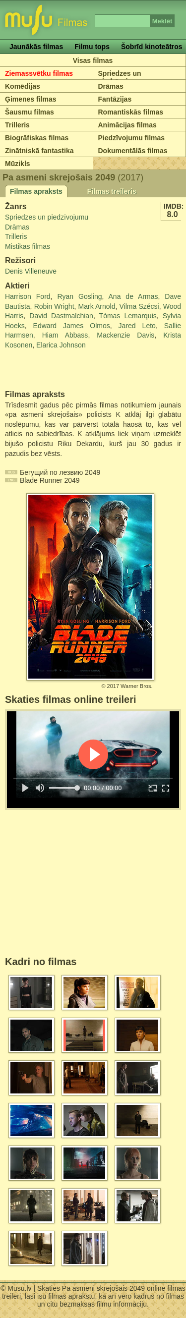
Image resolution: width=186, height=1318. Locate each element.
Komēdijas (22, 86)
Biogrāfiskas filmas (36, 138)
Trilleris (17, 125)
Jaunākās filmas (36, 47)
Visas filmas (93, 60)
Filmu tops (92, 47)
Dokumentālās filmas (133, 151)
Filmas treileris (111, 191)
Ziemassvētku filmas (39, 73)
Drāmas (111, 86)
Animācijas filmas (127, 125)
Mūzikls (17, 164)
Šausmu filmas (29, 112)
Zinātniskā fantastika (39, 151)
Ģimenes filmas (31, 99)
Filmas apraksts (36, 191)
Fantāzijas (115, 99)
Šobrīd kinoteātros (152, 47)
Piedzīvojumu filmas (131, 138)
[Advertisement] (63, 370)
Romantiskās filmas (131, 112)
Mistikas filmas (27, 246)
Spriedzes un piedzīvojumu (120, 77)
